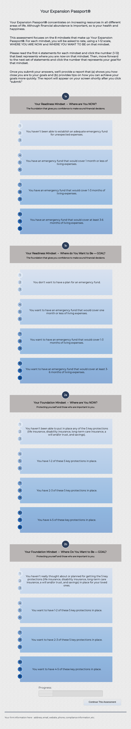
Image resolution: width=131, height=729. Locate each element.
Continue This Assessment (102, 702)
